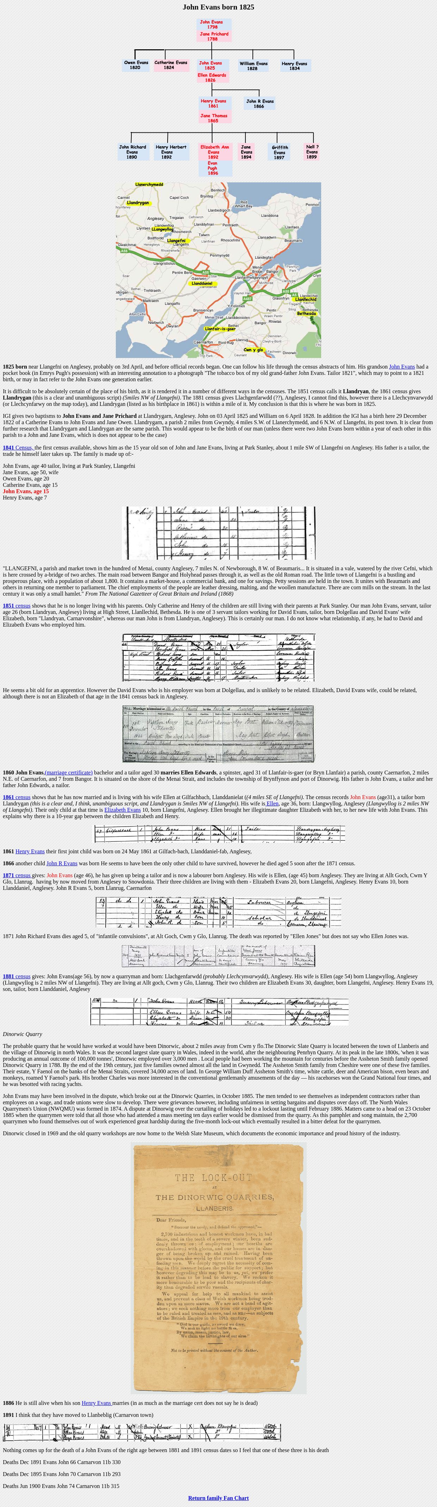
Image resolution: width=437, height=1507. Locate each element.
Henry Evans (30, 851)
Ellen (272, 803)
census (23, 606)
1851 (9, 606)
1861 (9, 797)
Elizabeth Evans (123, 810)
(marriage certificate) (69, 773)
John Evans (402, 367)
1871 (9, 875)
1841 (9, 448)
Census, (25, 448)
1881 (9, 976)
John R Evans (61, 863)
